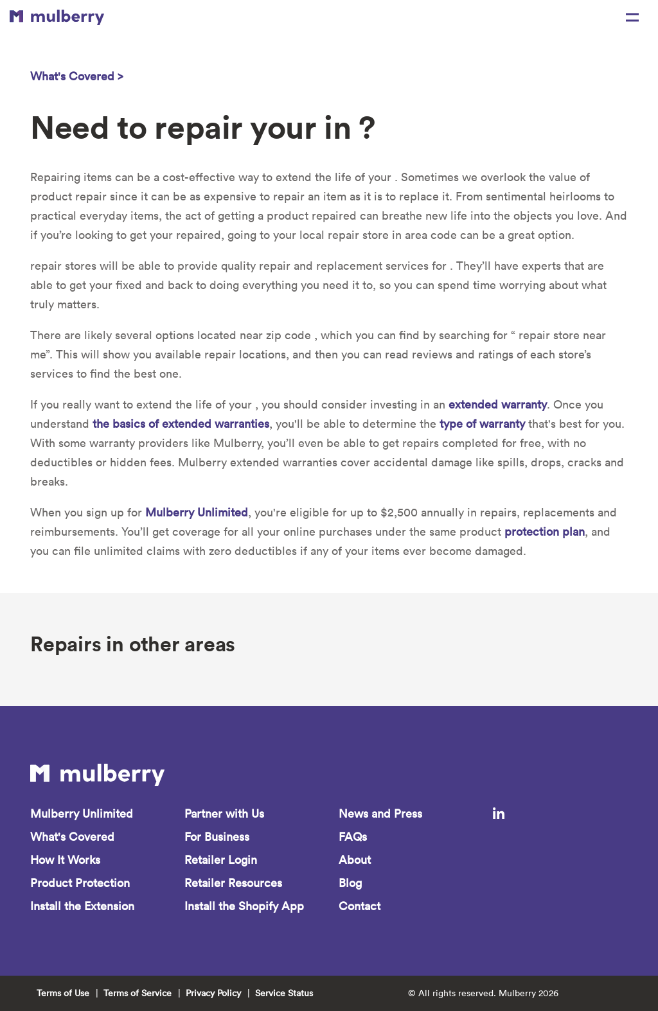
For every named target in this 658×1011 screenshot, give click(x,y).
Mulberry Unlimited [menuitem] (81, 813)
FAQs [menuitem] (353, 836)
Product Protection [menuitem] (80, 882)
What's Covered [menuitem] (72, 836)
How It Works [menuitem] (65, 859)
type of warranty (482, 423)
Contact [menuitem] (359, 906)
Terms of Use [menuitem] (63, 993)
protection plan (544, 531)
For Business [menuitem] (216, 836)
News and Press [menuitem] (380, 813)
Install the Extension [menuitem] (82, 906)
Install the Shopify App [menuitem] (244, 906)
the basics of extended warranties (181, 423)
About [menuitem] (355, 859)
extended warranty (498, 404)
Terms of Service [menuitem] (137, 993)
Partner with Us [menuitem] (224, 813)
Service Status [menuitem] (284, 993)
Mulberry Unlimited (196, 512)
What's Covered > (76, 76)
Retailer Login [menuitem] (220, 859)
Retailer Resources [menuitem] (233, 882)
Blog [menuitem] (350, 882)
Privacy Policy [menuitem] (213, 993)
